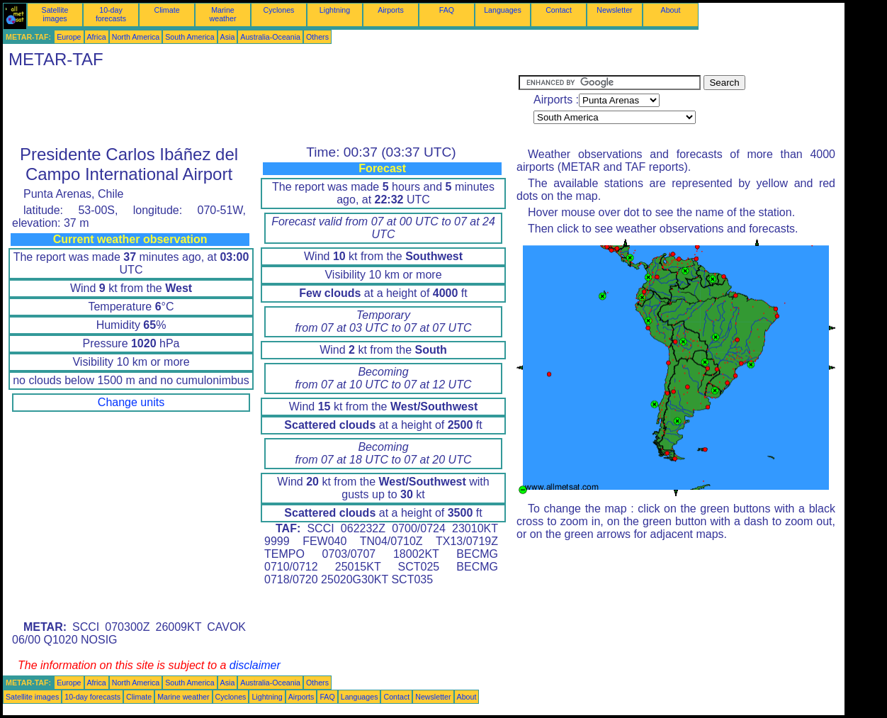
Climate (166, 10)
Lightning (335, 10)
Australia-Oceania (270, 37)
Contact (559, 10)
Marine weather (223, 14)
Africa (96, 37)
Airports (391, 10)
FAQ (446, 10)
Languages (502, 10)
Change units (131, 402)
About (671, 10)
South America (189, 37)
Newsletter (614, 10)
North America (136, 37)
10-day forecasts (111, 14)
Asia (227, 37)
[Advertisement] (261, 107)
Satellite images (55, 14)
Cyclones (279, 10)
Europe (69, 37)
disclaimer (255, 665)
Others (317, 37)
